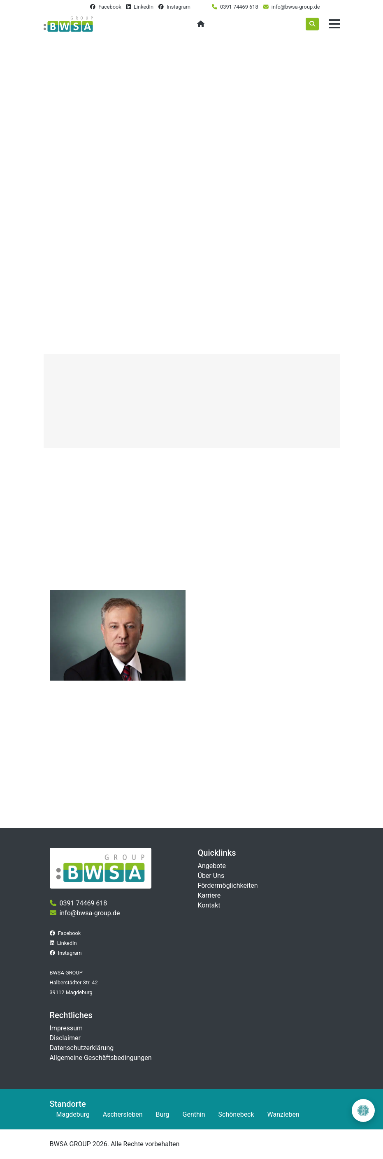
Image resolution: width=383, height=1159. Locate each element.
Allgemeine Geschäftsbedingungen (101, 1058)
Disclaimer (65, 1038)
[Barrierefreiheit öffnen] (363, 1110)
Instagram (178, 7)
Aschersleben (123, 1114)
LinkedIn (143, 7)
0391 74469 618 (239, 7)
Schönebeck (236, 1114)
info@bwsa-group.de (296, 7)
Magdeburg (73, 1114)
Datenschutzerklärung (82, 1048)
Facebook (109, 7)
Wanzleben (283, 1114)
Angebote (212, 866)
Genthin (194, 1114)
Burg (162, 1114)
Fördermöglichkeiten (228, 885)
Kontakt (209, 905)
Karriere (209, 895)
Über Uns (211, 876)
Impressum (66, 1028)
